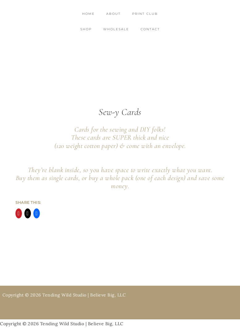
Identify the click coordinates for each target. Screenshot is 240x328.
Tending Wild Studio (120, 56)
